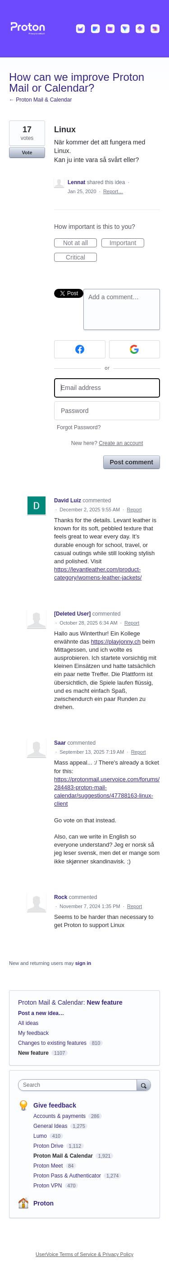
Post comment (131, 462)
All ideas (28, 1023)
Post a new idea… (41, 1013)
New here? (107, 443)
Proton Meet (48, 1166)
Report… (113, 191)
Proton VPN (48, 1185)
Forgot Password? (78, 427)
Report (134, 509)
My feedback (33, 1033)
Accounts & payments (60, 1116)
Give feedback (54, 1105)
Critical (81, 258)
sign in (83, 963)
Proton (43, 1203)
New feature (105, 1002)
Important (127, 243)
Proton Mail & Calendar (50, 1002)
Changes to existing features (52, 1043)
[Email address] (107, 388)
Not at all (80, 243)
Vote (27, 152)
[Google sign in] (134, 349)
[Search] (144, 1084)
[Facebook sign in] (79, 349)
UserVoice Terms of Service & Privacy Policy (84, 1254)
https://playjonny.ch (116, 641)
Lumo (40, 1136)
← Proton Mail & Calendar (40, 100)
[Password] (107, 411)
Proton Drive (49, 1146)
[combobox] (80, 1085)
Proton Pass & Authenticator (67, 1176)
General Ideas (51, 1126)
